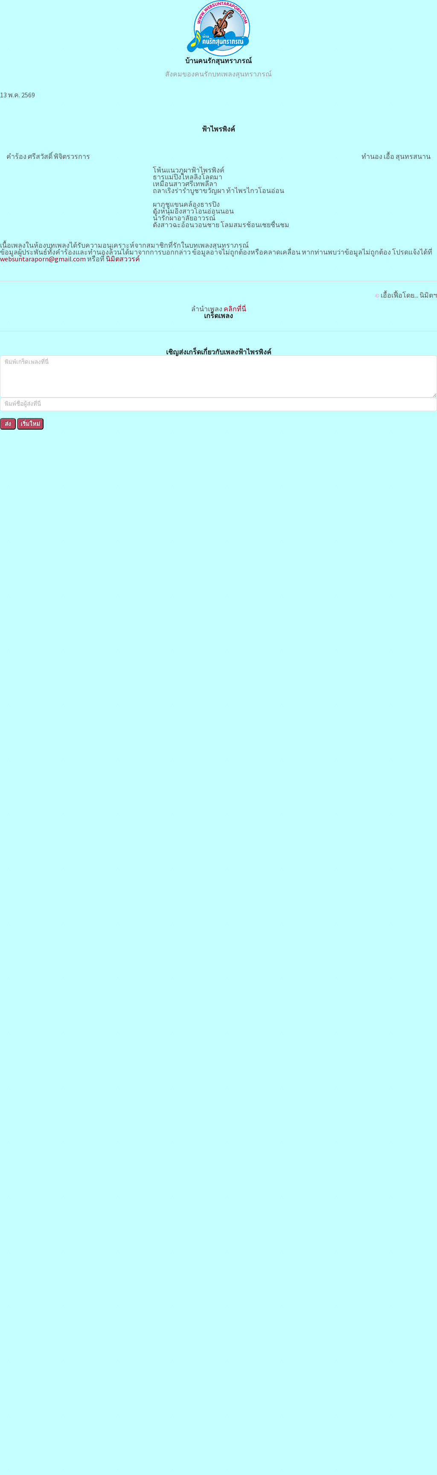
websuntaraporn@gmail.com (43, 259)
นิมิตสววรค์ (123, 259)
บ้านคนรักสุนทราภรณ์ (218, 60)
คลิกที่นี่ (235, 308)
